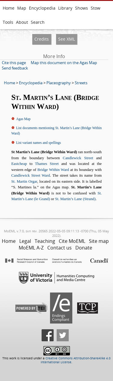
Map (21, 8)
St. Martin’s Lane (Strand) (75, 199)
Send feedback (15, 68)
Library (65, 8)
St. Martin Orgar (24, 181)
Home (8, 8)
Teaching (45, 241)
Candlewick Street (78, 158)
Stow (95, 8)
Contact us (59, 247)
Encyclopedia (42, 8)
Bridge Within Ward (53, 170)
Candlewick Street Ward (30, 175)
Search (38, 22)
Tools (8, 22)
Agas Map (23, 119)
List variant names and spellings (38, 142)
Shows (81, 8)
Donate (83, 247)
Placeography (58, 82)
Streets (81, 82)
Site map (99, 241)
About (22, 22)
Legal (25, 241)
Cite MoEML (72, 241)
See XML (66, 39)
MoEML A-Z (31, 247)
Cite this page (14, 62)
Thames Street (47, 164)
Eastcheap (19, 164)
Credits (41, 39)
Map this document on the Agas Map (64, 62)
